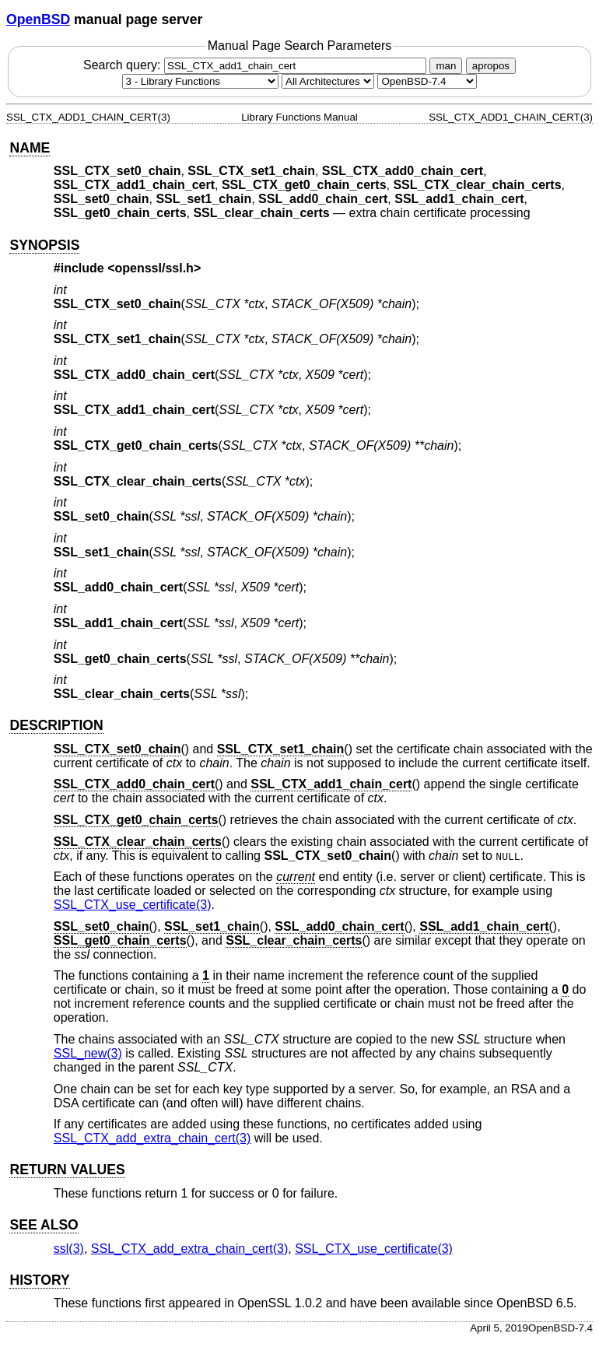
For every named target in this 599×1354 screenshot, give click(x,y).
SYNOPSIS (44, 245)
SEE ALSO (43, 1225)
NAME (29, 148)
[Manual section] (200, 81)
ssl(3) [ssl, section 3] (69, 1248)
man (446, 66)
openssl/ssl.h (154, 268)
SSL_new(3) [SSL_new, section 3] (88, 1053)
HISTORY (39, 1280)
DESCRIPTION (56, 725)
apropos (491, 66)
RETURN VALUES (66, 1169)
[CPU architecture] (328, 81)
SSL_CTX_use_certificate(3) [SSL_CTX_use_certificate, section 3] (133, 904)
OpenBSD (38, 19)
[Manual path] (427, 81)
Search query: (256, 65)
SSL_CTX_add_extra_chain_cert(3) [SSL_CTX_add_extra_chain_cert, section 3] (152, 1138)
